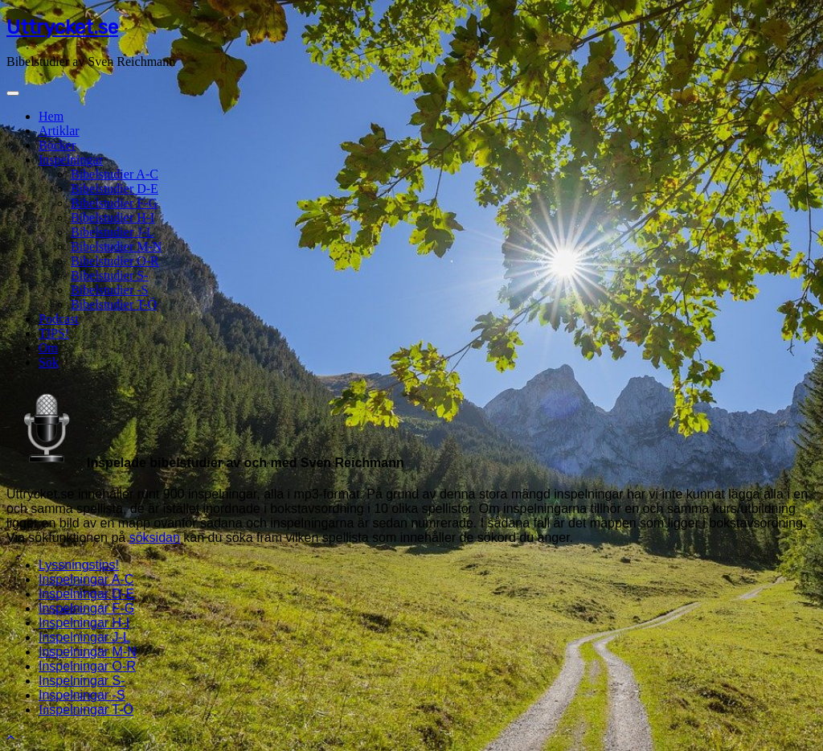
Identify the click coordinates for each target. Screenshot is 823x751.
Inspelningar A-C (86, 579)
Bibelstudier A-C (114, 174)
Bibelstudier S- (109, 275)
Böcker (57, 145)
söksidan (154, 537)
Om (48, 348)
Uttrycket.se (62, 27)
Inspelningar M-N (88, 652)
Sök (49, 362)
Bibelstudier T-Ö (114, 304)
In (86, 709)
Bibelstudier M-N (116, 246)
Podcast (59, 319)
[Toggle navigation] (12, 93)
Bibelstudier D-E (114, 188)
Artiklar (59, 130)
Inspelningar (71, 159)
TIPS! (54, 333)
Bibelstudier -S (109, 290)
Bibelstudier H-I (112, 217)
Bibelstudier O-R (115, 261)
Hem (51, 116)
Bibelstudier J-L (112, 232)
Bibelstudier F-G (114, 203)
